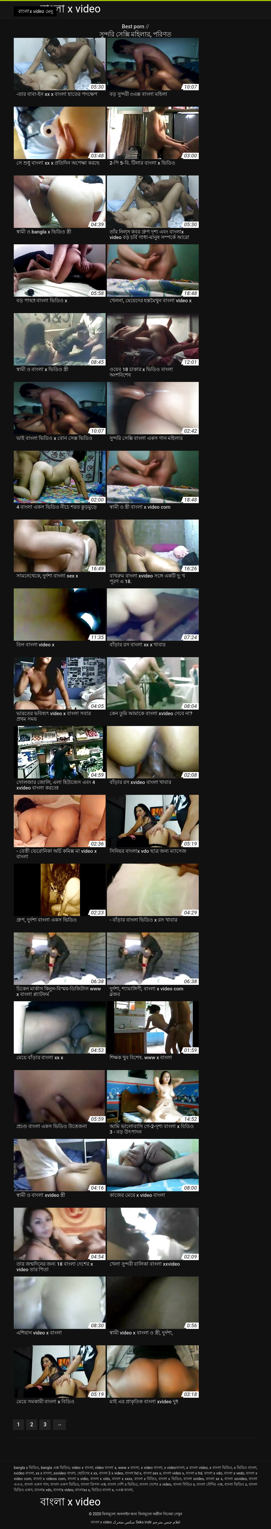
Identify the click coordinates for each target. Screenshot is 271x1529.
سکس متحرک (124, 1522)
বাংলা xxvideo (235, 1479)
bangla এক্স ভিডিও (55, 1467)
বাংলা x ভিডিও (170, 1479)
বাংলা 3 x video (111, 1473)
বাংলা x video (101, 1522)
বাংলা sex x (152, 1473)
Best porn (134, 26)
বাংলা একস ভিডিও (64, 1484)
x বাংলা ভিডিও (221, 1467)
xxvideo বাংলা (64, 1473)
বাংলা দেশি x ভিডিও (122, 1484)
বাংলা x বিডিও (145, 1479)
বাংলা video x (173, 1473)
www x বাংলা (128, 1467)
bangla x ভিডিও (26, 1467)
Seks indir (144, 1522)
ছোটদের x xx (87, 1473)
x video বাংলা (151, 1467)
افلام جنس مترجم (166, 1522)
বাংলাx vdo (43, 1490)
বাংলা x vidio (77, 1479)
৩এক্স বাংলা (124, 1490)
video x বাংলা (82, 1467)
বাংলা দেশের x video (155, 1484)
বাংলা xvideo (193, 1479)
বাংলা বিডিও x (184, 1484)
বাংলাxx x (82, 1490)
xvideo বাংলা (24, 1473)
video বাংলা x (105, 1467)
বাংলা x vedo (234, 1473)
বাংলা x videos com (49, 1479)
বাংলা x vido (100, 1479)
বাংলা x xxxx (122, 1479)
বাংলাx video (63, 1490)
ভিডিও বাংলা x (103, 1490)
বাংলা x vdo (213, 1473)
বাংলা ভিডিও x (235, 1484)
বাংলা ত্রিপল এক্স (93, 1484)
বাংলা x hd (194, 1473)
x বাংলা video (197, 1467)
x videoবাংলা (174, 1467)
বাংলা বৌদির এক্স (210, 1484)
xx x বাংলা (44, 1473)
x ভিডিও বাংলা (245, 1467)
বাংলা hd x (133, 1473)
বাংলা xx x (214, 1479)
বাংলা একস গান (36, 1484)
